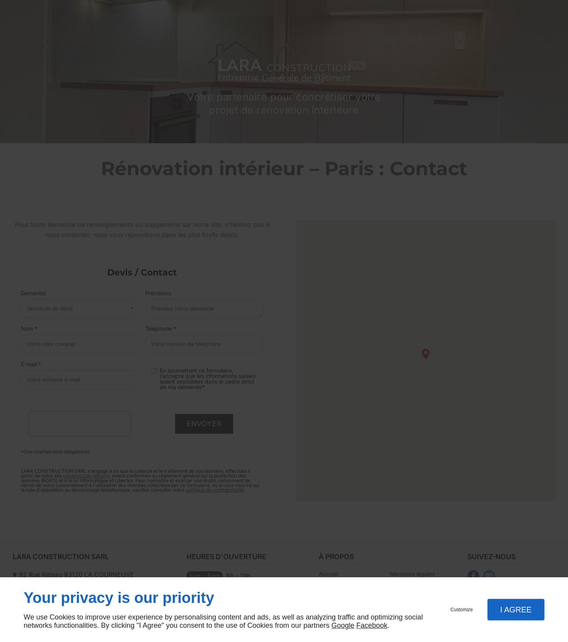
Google (342, 625)
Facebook (371, 625)
